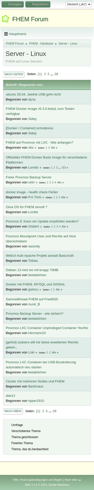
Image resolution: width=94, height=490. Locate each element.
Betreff (11, 85)
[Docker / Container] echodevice (29, 128)
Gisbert (33, 226)
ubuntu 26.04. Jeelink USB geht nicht (33, 94)
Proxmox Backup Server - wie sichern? (34, 313)
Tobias (33, 261)
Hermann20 (37, 333)
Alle (53, 147)
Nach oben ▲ (73, 479)
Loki (31, 352)
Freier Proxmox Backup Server (28, 177)
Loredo (33, 167)
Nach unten (14, 74)
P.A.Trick (34, 197)
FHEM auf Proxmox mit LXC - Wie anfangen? (39, 142)
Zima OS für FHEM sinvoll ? (26, 207)
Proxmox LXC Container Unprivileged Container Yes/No (47, 328)
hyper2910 (36, 401)
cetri (31, 182)
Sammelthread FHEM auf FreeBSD (32, 299)
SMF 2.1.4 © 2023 (36, 484)
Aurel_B (34, 304)
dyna (32, 99)
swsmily (34, 246)
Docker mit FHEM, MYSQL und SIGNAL (35, 284)
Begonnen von (31, 85)
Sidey (32, 119)
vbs (31, 147)
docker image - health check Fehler (32, 192)
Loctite (33, 212)
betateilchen (37, 275)
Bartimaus (35, 386)
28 (56, 74)
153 (63, 167)
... (52, 74)
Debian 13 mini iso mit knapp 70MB (32, 270)
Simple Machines (59, 484)
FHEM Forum (30, 19)
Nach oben (13, 411)
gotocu (33, 289)
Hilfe (15, 479)
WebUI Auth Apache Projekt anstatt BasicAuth (40, 255)
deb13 (10, 396)
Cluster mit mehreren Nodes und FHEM (35, 381)
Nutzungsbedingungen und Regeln (41, 479)
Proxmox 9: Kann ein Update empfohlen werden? (42, 221)
